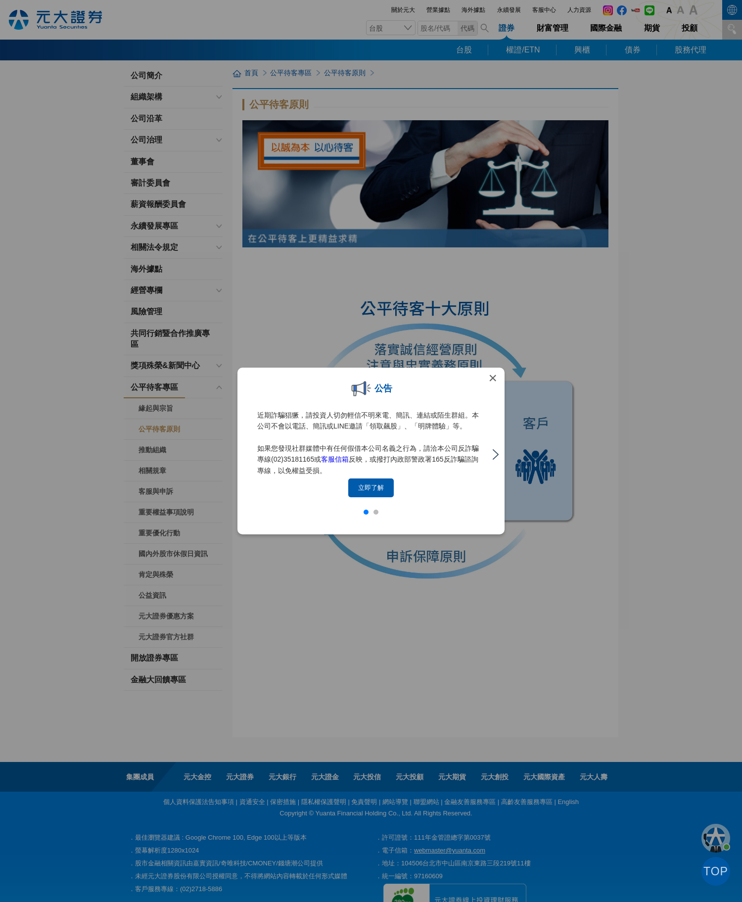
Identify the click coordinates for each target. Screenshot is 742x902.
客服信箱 (335, 459)
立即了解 (371, 487)
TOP (715, 871)
